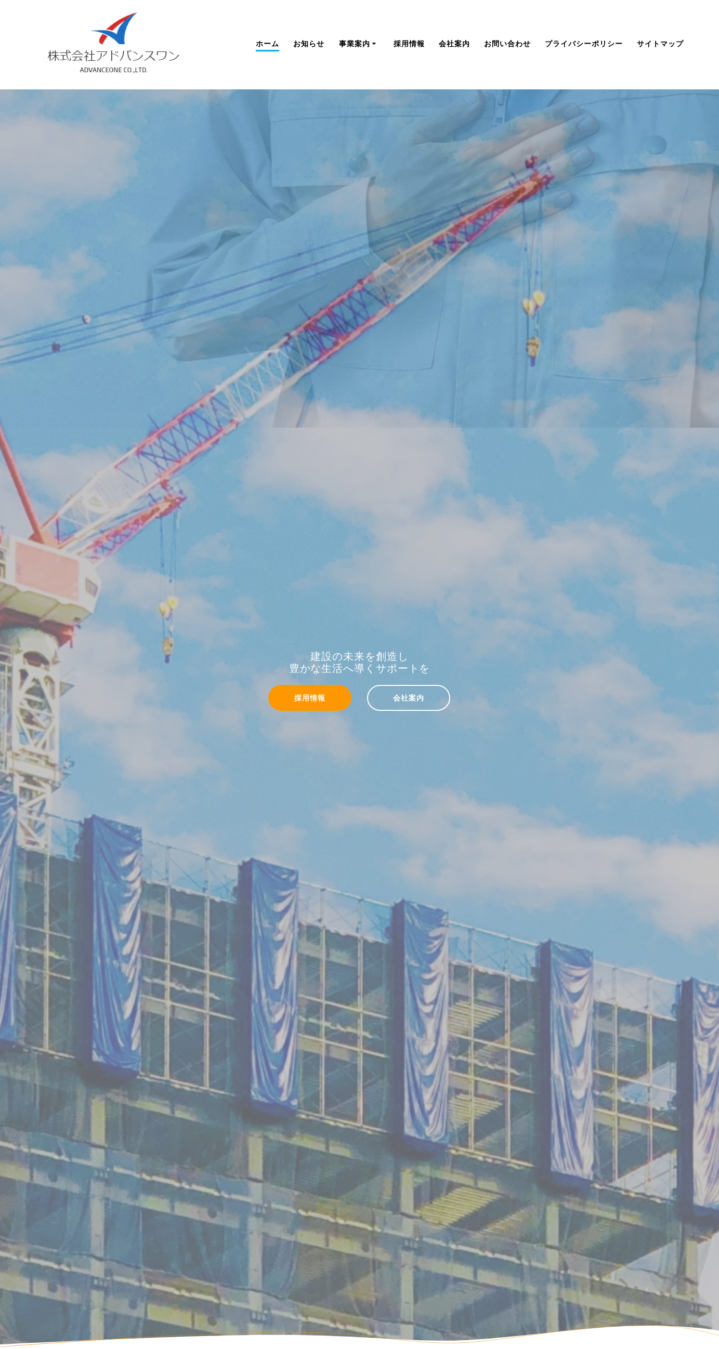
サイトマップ (660, 43)
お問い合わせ (507, 43)
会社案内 (454, 43)
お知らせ (308, 43)
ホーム (267, 43)
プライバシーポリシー (584, 43)
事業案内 (354, 43)
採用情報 (409, 43)
